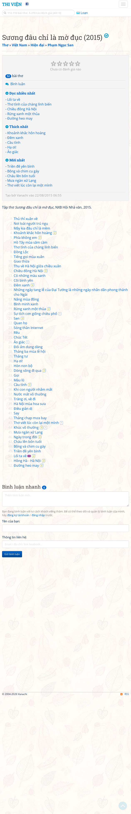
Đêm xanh (15, 196)
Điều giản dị (23, 525)
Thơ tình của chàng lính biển (29, 162)
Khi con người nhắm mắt (33, 505)
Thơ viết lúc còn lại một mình (29, 243)
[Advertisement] (65, 53)
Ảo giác (13, 210)
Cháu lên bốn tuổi (21, 234)
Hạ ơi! (11, 205)
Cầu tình (13, 200)
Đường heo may (19, 176)
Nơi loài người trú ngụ (31, 340)
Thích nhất (16, 185)
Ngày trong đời (25, 553)
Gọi (16, 491)
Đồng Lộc (21, 368)
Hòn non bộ (23, 482)
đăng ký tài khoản (18, 631)
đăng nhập (38, 631)
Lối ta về (13, 157)
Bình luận (17, 142)
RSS (124, 810)
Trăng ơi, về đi (25, 515)
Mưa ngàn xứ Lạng (21, 238)
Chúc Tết (20, 453)
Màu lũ (19, 496)
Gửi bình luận (12, 670)
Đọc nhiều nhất (20, 151)
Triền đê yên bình (21, 224)
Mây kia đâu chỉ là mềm (32, 344)
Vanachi (22, 253)
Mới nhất (15, 218)
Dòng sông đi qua (27, 487)
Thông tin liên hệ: (14, 653)
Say (16, 529)
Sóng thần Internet (28, 444)
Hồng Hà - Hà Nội (27, 577)
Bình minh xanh (26, 420)
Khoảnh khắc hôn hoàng (26, 191)
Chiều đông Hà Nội (22, 167)
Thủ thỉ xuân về (26, 335)
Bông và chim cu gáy (23, 229)
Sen (17, 434)
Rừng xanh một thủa (23, 172)
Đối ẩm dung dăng (28, 463)
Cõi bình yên (23, 396)
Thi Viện (12, 4)
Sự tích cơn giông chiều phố (35, 430)
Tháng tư (21, 472)
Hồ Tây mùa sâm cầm (30, 358)
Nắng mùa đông (26, 415)
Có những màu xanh (30, 392)
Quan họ (20, 439)
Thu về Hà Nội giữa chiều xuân (37, 382)
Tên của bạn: (11, 637)
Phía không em (25, 354)
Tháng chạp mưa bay (30, 534)
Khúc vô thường (26, 543)
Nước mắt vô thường (30, 510)
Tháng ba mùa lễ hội (30, 467)
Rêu (17, 449)
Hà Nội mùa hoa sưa (30, 520)
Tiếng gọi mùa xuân (29, 373)
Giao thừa (21, 377)
